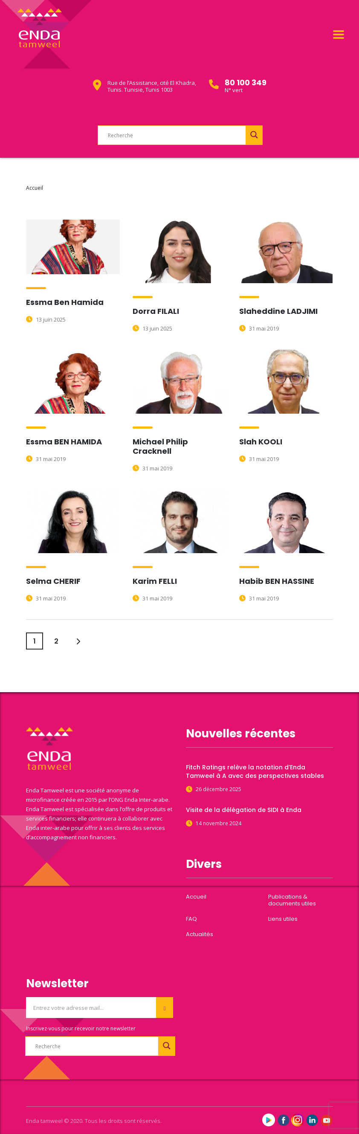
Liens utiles (283, 919)
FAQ (191, 919)
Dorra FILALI (156, 311)
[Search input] (182, 135)
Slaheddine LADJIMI (278, 311)
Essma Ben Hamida (65, 302)
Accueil (34, 187)
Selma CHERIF (53, 581)
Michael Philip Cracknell (160, 446)
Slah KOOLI (260, 441)
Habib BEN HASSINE (276, 581)
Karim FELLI (155, 581)
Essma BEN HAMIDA (64, 441)
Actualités (199, 934)
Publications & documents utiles (292, 900)
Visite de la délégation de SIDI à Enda (243, 810)
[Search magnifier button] (254, 135)
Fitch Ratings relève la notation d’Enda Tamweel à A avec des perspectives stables (255, 771)
